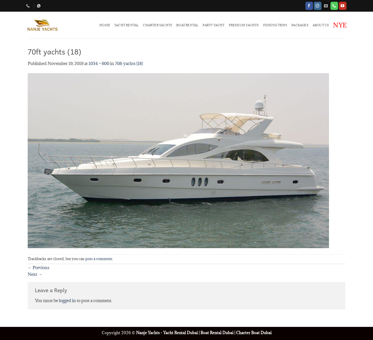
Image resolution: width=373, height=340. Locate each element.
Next (35, 274)
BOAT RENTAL (187, 25)
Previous (38, 267)
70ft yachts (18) (129, 63)
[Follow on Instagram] (317, 6)
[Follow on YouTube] (342, 6)
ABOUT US (321, 25)
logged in (67, 300)
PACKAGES (300, 25)
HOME (104, 25)
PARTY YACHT (213, 25)
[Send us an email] (326, 6)
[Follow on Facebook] (309, 6)
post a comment (98, 259)
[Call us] (334, 6)
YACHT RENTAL (126, 25)
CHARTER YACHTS (157, 25)
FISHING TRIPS (275, 25)
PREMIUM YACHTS (244, 25)
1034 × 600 (99, 63)
